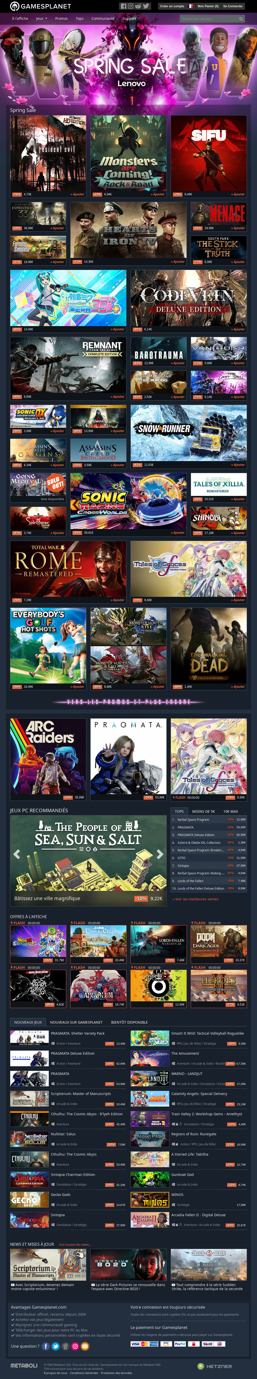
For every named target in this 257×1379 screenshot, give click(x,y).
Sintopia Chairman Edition (73, 1174)
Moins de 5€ (203, 811)
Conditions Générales (84, 1373)
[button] (189, 5)
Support (129, 18)
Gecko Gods (61, 1194)
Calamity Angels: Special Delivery (199, 1093)
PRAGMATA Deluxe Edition (196, 835)
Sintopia (183, 866)
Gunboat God (182, 1174)
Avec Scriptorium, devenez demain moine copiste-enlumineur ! (42, 1286)
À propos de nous (55, 1373)
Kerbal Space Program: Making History (205, 873)
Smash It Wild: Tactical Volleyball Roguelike (207, 1033)
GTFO (181, 858)
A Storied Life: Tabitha (189, 1154)
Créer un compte (172, 6)
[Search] (241, 19)
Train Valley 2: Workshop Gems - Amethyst (206, 1114)
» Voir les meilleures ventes (196, 899)
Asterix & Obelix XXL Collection (199, 843)
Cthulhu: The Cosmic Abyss (74, 1154)
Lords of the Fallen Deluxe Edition (201, 888)
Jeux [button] (40, 18)
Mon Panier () (208, 6)
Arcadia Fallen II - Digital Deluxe (198, 1214)
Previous (17, 854)
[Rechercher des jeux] (208, 19)
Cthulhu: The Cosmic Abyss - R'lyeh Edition (87, 1114)
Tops (80, 18)
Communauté (103, 18)
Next (160, 854)
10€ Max (230, 811)
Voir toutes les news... (75, 1244)
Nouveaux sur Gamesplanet (76, 1022)
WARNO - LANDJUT (187, 1073)
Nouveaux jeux (28, 1022)
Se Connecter (233, 6)
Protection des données (116, 1373)
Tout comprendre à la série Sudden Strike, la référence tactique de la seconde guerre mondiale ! (207, 1289)
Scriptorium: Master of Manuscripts (81, 1093)
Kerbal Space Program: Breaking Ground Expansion (213, 850)
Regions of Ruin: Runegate (193, 1134)
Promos (61, 18)
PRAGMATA (186, 827)
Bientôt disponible (129, 1022)
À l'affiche (20, 18)
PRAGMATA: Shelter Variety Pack (77, 1033)
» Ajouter (77, 194)
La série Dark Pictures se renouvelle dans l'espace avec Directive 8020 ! (128, 1286)
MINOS (177, 1194)
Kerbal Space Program (193, 819)
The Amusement (185, 1053)
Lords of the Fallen (190, 881)
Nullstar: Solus (63, 1134)
